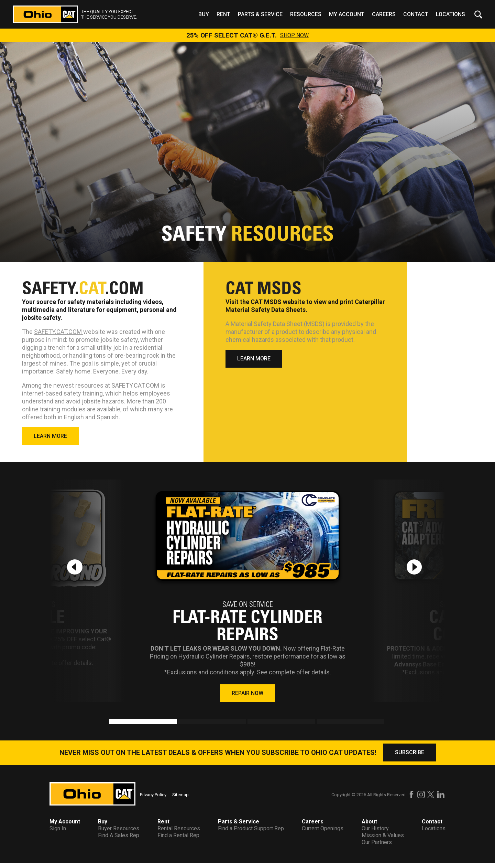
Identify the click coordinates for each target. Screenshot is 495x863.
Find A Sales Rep (118, 835)
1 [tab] (112, 722)
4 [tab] (320, 722)
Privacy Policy (153, 794)
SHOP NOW (294, 35)
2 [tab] (181, 722)
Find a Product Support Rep (251, 828)
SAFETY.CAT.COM (58, 331)
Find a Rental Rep (178, 835)
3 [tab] (251, 722)
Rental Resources (178, 828)
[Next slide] (414, 566)
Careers (384, 14)
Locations (450, 14)
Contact (415, 14)
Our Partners (377, 842)
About (369, 821)
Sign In (58, 828)
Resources (305, 14)
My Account (346, 14)
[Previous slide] (74, 566)
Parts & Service (260, 14)
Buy (203, 14)
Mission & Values (383, 835)
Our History (375, 828)
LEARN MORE (50, 436)
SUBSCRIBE (409, 752)
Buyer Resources (118, 828)
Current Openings (322, 828)
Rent (223, 14)
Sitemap (180, 794)
